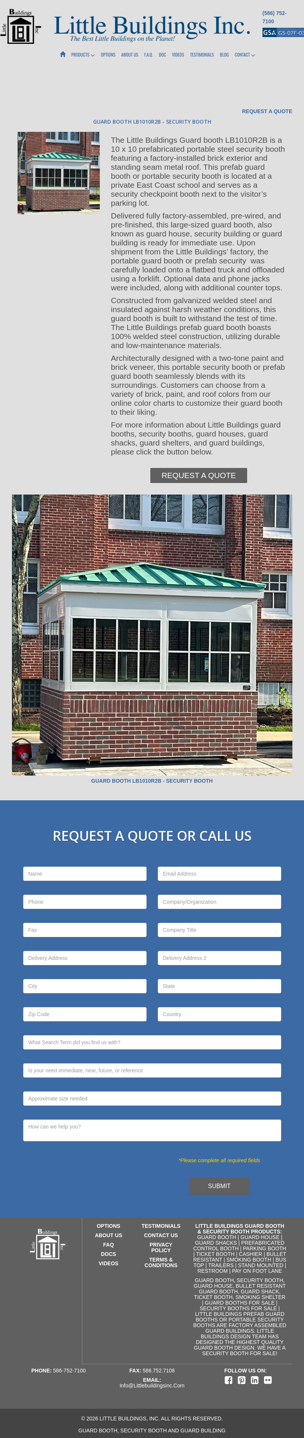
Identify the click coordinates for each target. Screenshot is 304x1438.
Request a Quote (267, 111)
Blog (224, 54)
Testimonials (202, 54)
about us (108, 1235)
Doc (162, 54)
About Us (130, 54)
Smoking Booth (248, 1260)
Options (108, 54)
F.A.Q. (148, 54)
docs (108, 1254)
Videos (178, 54)
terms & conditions (161, 1262)
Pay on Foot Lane (257, 1271)
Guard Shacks (216, 1243)
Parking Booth (264, 1248)
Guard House (259, 1237)
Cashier (250, 1254)
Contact (245, 55)
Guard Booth (216, 1237)
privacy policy (161, 1247)
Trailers (221, 1265)
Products (83, 55)
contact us (161, 1235)
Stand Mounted (260, 1265)
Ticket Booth (215, 1254)
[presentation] (89, 1180)
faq (108, 1245)
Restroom (212, 1271)
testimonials (160, 1226)
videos (109, 1263)
